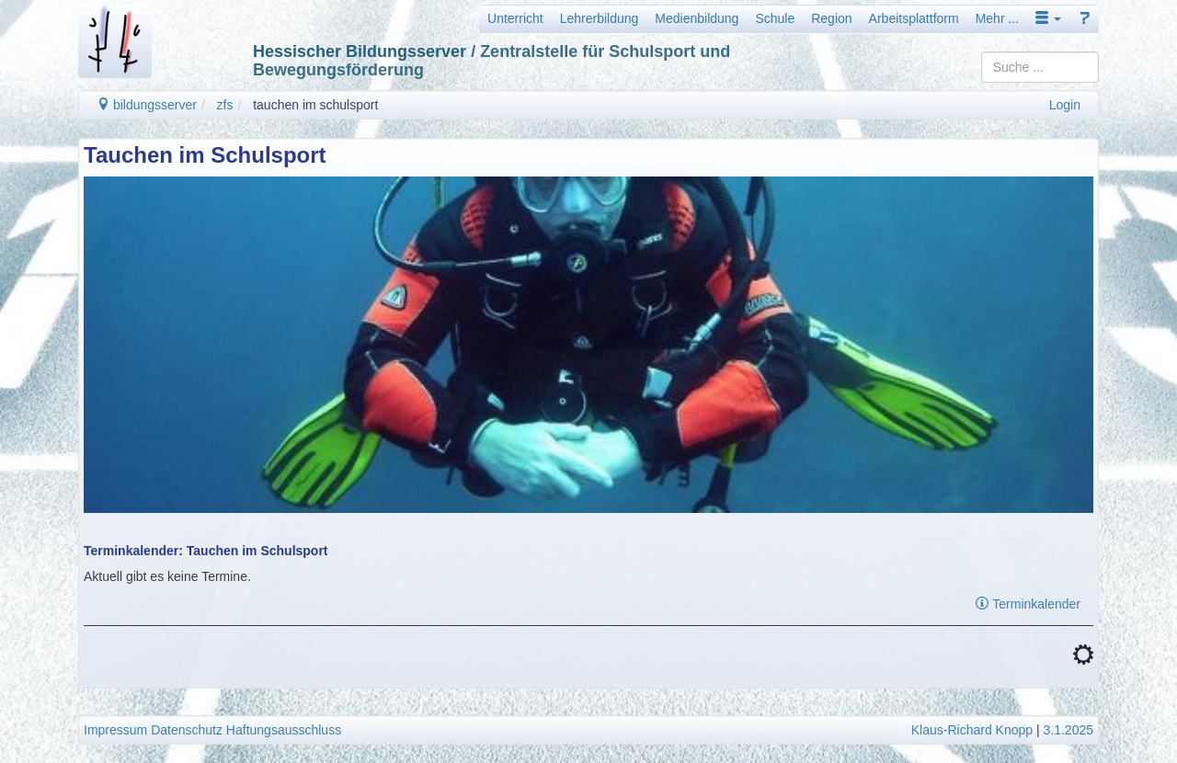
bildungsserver (147, 104)
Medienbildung (696, 18)
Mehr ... (997, 18)
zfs (225, 104)
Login (1064, 104)
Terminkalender (1028, 604)
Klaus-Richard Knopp (972, 730)
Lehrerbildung (599, 18)
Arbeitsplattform (914, 18)
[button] (1048, 18)
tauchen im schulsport (315, 104)
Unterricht (515, 18)
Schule (774, 18)
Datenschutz (187, 730)
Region (831, 18)
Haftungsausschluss (283, 730)
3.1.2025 (1069, 730)
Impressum (115, 730)
